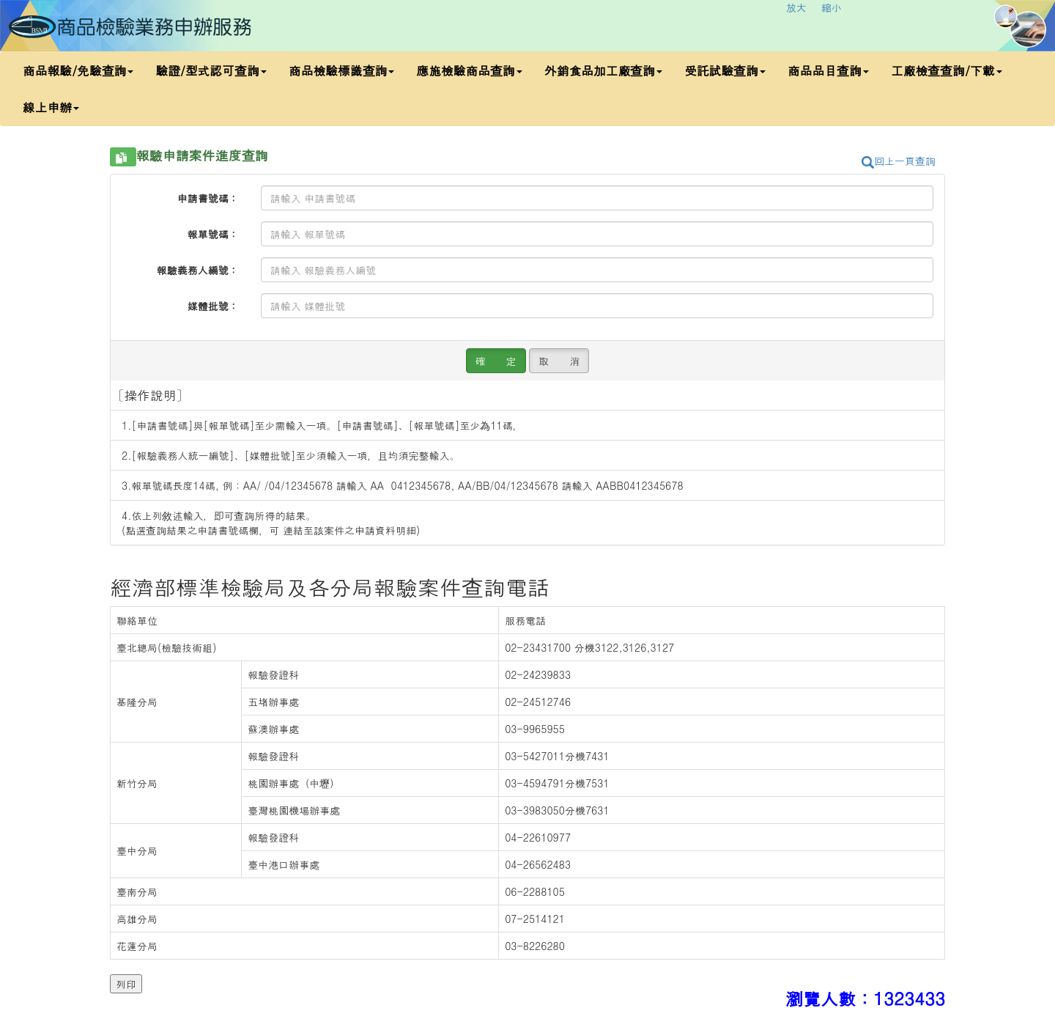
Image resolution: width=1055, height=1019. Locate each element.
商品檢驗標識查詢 (341, 70)
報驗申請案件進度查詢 (202, 155)
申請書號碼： (208, 198)
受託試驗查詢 (725, 70)
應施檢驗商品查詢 (469, 70)
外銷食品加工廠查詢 (603, 70)
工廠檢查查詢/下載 (946, 70)
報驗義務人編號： (198, 269)
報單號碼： (213, 234)
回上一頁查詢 (899, 161)
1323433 (909, 998)
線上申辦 (51, 107)
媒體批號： (213, 305)
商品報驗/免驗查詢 (78, 70)
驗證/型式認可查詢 (210, 70)
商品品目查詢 (828, 70)
